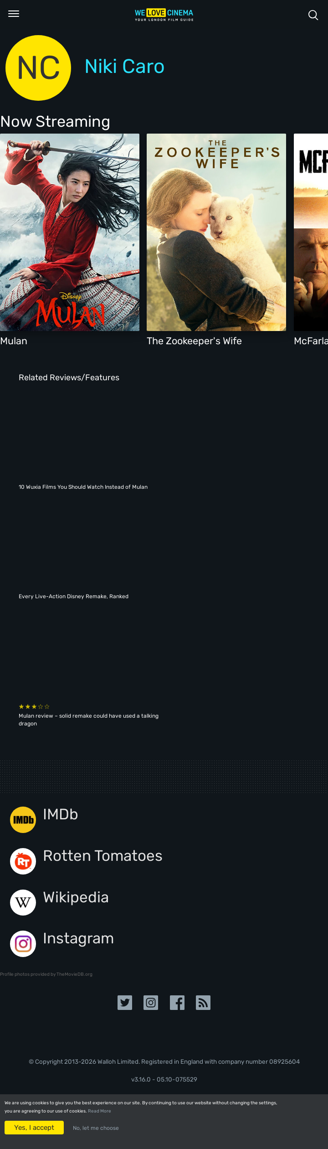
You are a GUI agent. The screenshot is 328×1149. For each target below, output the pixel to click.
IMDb (60, 814)
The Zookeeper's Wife (194, 341)
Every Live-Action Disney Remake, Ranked (73, 596)
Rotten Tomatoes (103, 855)
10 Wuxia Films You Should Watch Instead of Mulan (83, 487)
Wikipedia (76, 897)
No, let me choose (96, 1128)
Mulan (13, 341)
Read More (99, 1111)
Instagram (78, 938)
